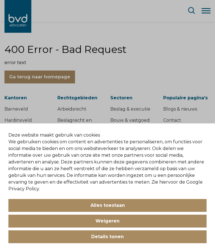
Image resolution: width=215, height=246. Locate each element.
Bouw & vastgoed (130, 120)
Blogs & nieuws (180, 109)
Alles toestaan (107, 205)
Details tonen (107, 236)
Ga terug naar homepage (39, 76)
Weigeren (107, 221)
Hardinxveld (18, 120)
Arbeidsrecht (72, 109)
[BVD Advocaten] (17, 16)
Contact (172, 120)
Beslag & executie (130, 109)
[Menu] (206, 10)
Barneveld (16, 109)
